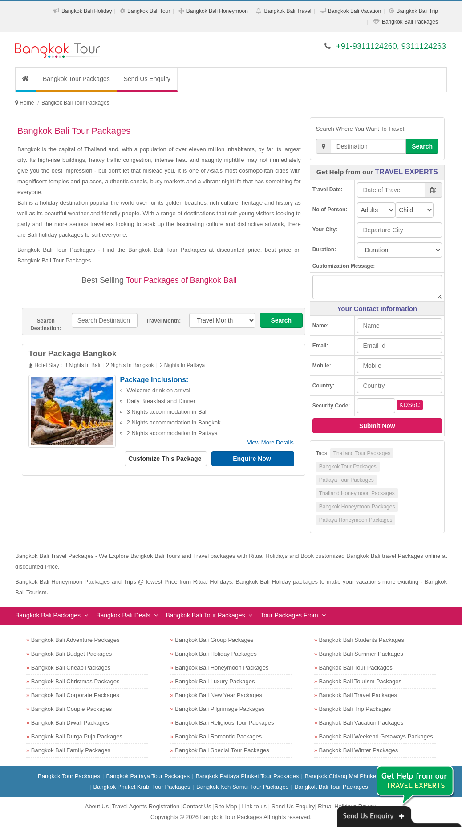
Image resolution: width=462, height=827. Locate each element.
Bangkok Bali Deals (123, 615)
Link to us (254, 806)
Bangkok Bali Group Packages (214, 640)
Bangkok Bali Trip (417, 11)
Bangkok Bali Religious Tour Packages (224, 722)
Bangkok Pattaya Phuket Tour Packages (247, 776)
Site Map (226, 806)
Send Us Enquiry (147, 78)
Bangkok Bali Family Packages (70, 750)
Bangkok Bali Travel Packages (358, 695)
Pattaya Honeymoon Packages (356, 520)
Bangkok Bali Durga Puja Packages (76, 736)
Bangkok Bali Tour (148, 11)
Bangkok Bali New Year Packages (218, 695)
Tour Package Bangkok (72, 353)
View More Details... (272, 442)
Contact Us (196, 806)
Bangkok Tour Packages (76, 78)
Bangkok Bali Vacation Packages (361, 722)
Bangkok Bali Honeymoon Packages (221, 667)
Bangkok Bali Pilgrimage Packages (220, 709)
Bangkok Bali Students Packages (362, 640)
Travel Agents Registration (145, 806)
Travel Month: (163, 321)
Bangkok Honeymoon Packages (357, 507)
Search (281, 320)
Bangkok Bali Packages (410, 22)
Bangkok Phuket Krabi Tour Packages (141, 786)
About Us (97, 806)
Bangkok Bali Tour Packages (205, 615)
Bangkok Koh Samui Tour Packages (242, 786)
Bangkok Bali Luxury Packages (215, 681)
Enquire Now (252, 458)
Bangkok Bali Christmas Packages (75, 681)
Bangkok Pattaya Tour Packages (148, 776)
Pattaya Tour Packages (346, 480)
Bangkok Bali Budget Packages (71, 653)
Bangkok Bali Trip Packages (355, 709)
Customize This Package (165, 458)
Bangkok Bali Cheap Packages (71, 667)
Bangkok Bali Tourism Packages (360, 681)
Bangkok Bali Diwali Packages (70, 722)
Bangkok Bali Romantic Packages (218, 736)
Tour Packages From (289, 615)
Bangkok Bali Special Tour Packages (222, 750)
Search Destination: (45, 324)
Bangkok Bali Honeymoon (217, 11)
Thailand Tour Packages (362, 453)
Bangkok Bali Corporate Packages (75, 695)
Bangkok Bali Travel (287, 11)
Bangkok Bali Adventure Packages (75, 640)
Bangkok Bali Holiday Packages (216, 653)
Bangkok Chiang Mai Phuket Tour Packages (361, 776)
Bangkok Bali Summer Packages (361, 653)
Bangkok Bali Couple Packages (71, 709)
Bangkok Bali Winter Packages (358, 750)
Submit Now (377, 425)
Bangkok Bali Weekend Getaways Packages (376, 736)
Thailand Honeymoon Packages (357, 493)
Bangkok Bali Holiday (86, 11)
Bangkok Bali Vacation (354, 11)
